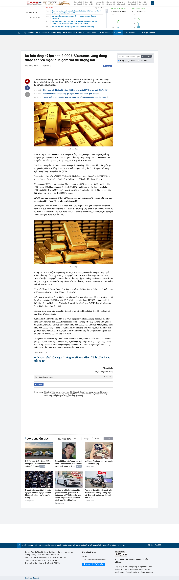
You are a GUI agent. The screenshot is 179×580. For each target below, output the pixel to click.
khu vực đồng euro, (101, 392)
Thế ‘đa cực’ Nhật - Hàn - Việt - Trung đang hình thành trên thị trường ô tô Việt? (38, 463)
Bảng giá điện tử (32, 12)
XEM (108, 439)
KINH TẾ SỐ (109, 33)
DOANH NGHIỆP (56, 33)
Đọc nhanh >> (99, 8)
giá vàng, (71, 396)
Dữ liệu (145, 33)
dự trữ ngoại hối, (50, 394)
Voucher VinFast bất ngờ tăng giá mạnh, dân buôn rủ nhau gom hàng (71, 94)
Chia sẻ (108, 66)
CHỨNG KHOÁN (33, 33)
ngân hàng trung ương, (84, 392)
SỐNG (126, 33)
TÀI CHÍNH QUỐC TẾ (91, 33)
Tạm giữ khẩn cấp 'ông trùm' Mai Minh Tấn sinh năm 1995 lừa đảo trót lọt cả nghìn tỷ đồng (68, 463)
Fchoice (152, 33)
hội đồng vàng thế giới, (67, 392)
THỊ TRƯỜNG (118, 33)
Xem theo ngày (64, 439)
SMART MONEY (78, 33)
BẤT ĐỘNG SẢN (44, 33)
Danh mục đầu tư (33, 17)
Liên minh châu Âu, (88, 394)
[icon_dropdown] (152, 3)
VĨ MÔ (102, 33)
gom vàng (79, 396)
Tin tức (132, 61)
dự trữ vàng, (48, 396)
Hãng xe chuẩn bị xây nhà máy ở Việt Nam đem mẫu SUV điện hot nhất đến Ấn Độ (76, 90)
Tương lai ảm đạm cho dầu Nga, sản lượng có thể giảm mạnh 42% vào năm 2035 (75, 97)
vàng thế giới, (58, 396)
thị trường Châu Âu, (51, 392)
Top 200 (158, 545)
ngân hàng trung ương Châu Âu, (68, 394)
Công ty (123, 61)
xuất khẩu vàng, (101, 394)
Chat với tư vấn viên (93, 564)
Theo (73, 377)
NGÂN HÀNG (67, 33)
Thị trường (46, 66)
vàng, (66, 396)
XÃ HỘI (24, 33)
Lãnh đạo (143, 61)
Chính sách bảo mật (32, 578)
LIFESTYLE (133, 33)
